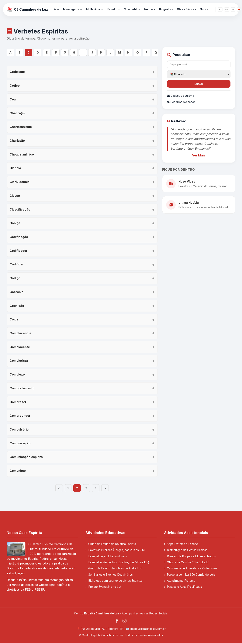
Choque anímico (22, 154)
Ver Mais (198, 155)
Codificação (19, 237)
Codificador (18, 251)
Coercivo (16, 292)
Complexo (17, 374)
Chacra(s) (17, 113)
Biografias (166, 9)
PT (220, 9)
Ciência (15, 168)
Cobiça (15, 223)
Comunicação (20, 443)
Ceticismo (17, 72)
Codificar (17, 264)
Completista (19, 360)
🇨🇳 (239, 9)
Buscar (199, 83)
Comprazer (18, 402)
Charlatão (17, 140)
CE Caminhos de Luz (27, 9)
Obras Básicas (186, 9)
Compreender (20, 416)
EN (226, 9)
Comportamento (22, 388)
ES (233, 9)
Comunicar (18, 471)
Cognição (17, 306)
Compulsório (19, 429)
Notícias (149, 9)
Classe (15, 195)
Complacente (20, 347)
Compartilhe (132, 9)
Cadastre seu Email (181, 95)
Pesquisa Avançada (181, 101)
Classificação (20, 209)
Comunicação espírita (26, 457)
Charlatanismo (21, 127)
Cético (15, 85)
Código (15, 278)
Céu (13, 99)
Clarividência (19, 182)
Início (55, 9)
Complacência (20, 333)
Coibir (14, 319)
